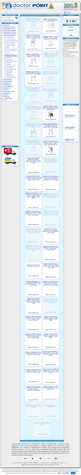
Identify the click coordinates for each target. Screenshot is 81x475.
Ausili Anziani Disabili (10, 35)
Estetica (6, 90)
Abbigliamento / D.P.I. (10, 28)
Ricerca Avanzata (9, 20)
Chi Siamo (68, 12)
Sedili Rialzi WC (9, 71)
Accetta (73, 473)
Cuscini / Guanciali (9, 54)
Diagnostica (7, 83)
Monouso (7, 96)
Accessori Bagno (9, 37)
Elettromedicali (8, 86)
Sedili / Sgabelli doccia (10, 69)
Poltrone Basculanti (10, 66)
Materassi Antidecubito (11, 61)
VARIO (5, 100)
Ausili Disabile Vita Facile (11, 40)
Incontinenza (8, 57)
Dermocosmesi (8, 81)
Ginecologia (7, 93)
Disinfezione (7, 84)
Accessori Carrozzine (10, 39)
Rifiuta (59, 473)
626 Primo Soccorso (9, 27)
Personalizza (65, 473)
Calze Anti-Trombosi (10, 44)
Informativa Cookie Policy (50, 473)
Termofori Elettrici (9, 76)
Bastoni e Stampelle (10, 42)
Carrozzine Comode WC (11, 49)
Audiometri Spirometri (10, 34)
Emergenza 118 (8, 88)
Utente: (71, 27)
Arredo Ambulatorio (10, 32)
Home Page (6, 25)
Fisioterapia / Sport (9, 91)
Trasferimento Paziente (11, 78)
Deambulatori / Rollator (11, 56)
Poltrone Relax (9, 67)
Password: (71, 30)
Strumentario (8, 98)
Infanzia (6, 95)
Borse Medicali (8, 79)
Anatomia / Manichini (10, 30)
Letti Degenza (8, 59)
